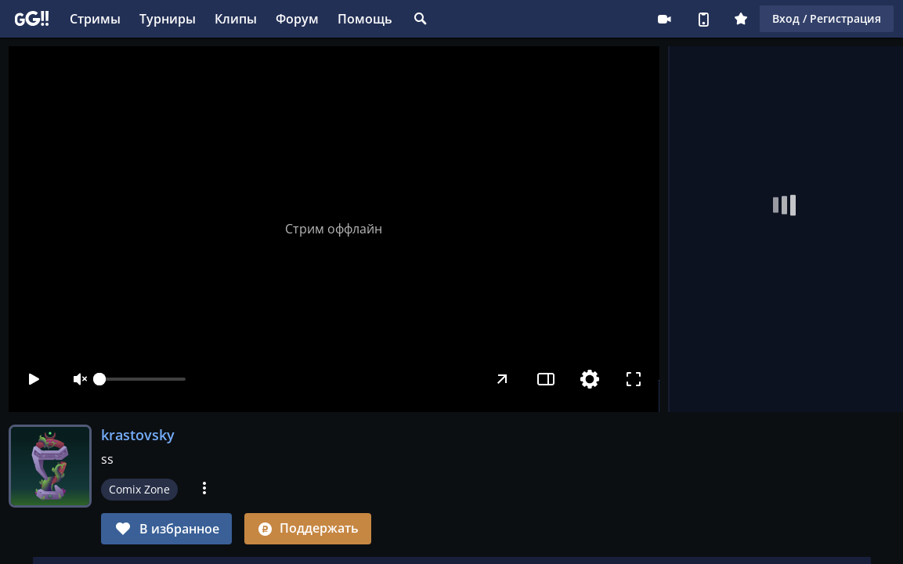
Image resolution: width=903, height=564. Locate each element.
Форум (297, 18)
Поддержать (308, 528)
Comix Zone (139, 489)
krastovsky (138, 434)
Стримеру (664, 18)
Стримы (95, 18)
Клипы (236, 18)
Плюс (741, 19)
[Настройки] (590, 379)
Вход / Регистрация (826, 18)
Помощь (365, 18)
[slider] (142, 379)
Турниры (167, 18)
